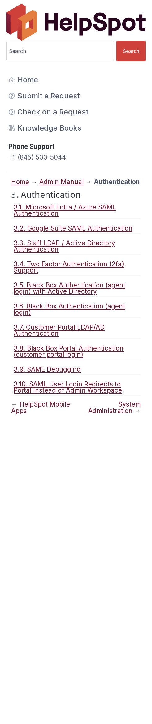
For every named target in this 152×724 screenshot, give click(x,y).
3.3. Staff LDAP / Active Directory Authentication (64, 246)
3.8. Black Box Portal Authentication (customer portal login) (69, 351)
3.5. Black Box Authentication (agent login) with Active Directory (69, 288)
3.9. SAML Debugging (47, 369)
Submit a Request (44, 95)
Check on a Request (49, 111)
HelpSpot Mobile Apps (40, 407)
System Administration (114, 407)
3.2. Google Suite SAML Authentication (73, 228)
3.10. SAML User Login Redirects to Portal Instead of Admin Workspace (68, 387)
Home (23, 79)
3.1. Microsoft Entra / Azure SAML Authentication (65, 210)
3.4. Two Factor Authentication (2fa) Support (69, 267)
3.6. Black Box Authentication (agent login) (69, 309)
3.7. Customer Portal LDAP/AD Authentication (59, 330)
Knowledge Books (45, 127)
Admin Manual (61, 182)
